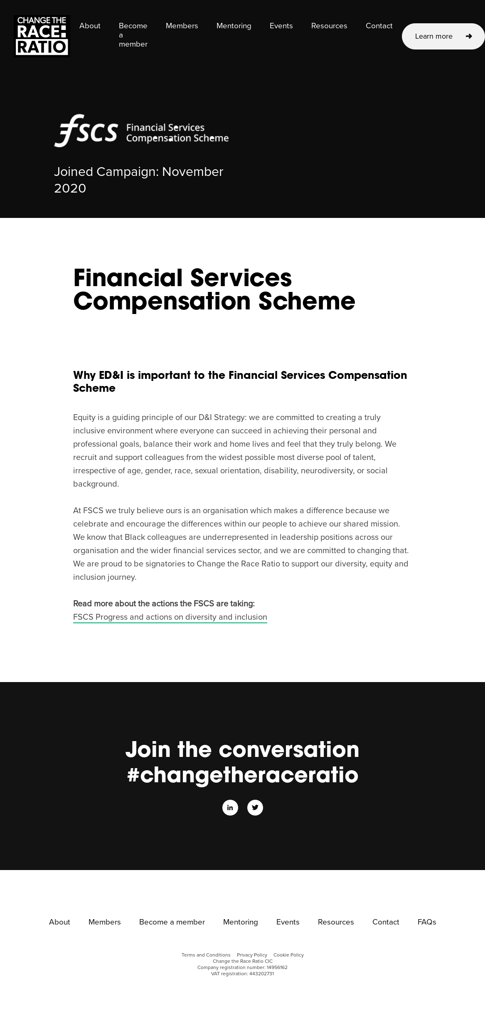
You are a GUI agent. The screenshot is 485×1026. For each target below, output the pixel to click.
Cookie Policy (288, 955)
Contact (379, 26)
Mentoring (234, 26)
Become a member (133, 35)
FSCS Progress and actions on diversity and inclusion (170, 617)
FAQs (427, 922)
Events (281, 26)
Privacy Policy (252, 955)
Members (182, 26)
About (90, 26)
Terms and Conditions (206, 955)
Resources (329, 26)
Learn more (434, 36)
